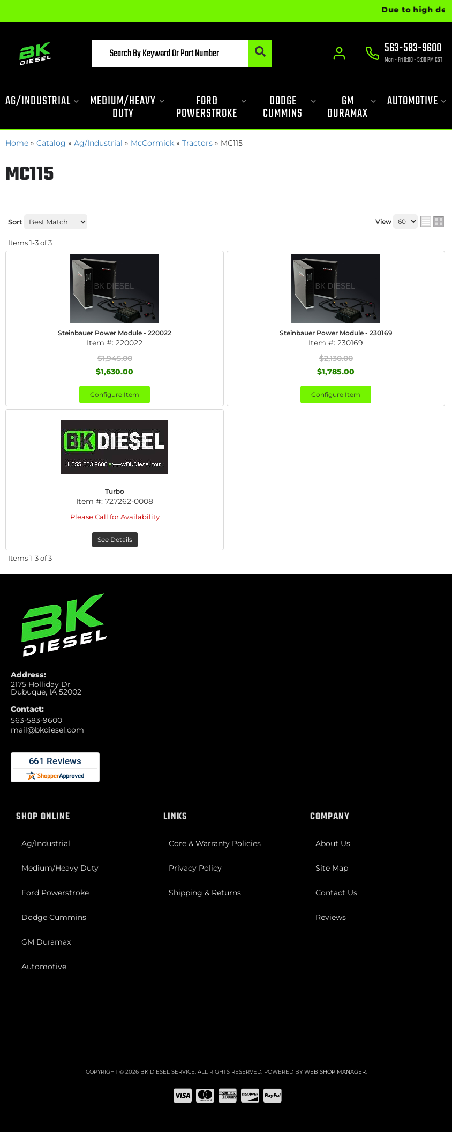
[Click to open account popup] (339, 53)
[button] (181, 53)
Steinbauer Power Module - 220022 (114, 333)
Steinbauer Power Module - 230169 (336, 333)
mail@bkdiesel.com (47, 730)
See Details (114, 539)
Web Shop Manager (335, 1071)
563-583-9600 (36, 720)
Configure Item (114, 394)
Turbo (114, 491)
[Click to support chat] (404, 54)
